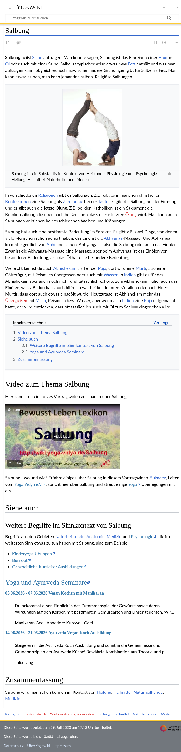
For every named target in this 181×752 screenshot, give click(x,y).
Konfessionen (18, 201)
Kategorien (14, 714)
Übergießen (16, 300)
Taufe (103, 201)
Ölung (131, 214)
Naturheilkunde (69, 536)
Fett (131, 63)
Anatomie (95, 536)
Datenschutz (14, 745)
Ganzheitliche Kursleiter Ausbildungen (47, 566)
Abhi (51, 244)
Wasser (111, 274)
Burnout (20, 560)
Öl (7, 63)
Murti (141, 268)
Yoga (132, 484)
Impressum (62, 745)
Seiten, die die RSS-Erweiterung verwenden (59, 714)
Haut (163, 57)
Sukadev (158, 477)
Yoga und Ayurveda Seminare (46, 582)
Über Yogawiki (38, 745)
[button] (62, 436)
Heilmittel (122, 692)
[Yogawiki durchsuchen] (92, 18)
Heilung (104, 692)
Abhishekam (64, 268)
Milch (41, 300)
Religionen (48, 195)
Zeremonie (73, 201)
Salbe (37, 57)
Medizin (114, 536)
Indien (130, 274)
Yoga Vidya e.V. (28, 484)
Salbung (14, 409)
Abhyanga (113, 238)
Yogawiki (29, 7)
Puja (102, 268)
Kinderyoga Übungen (32, 553)
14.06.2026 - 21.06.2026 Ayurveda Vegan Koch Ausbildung (58, 632)
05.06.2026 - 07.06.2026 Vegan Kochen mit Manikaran (54, 593)
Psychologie (142, 536)
